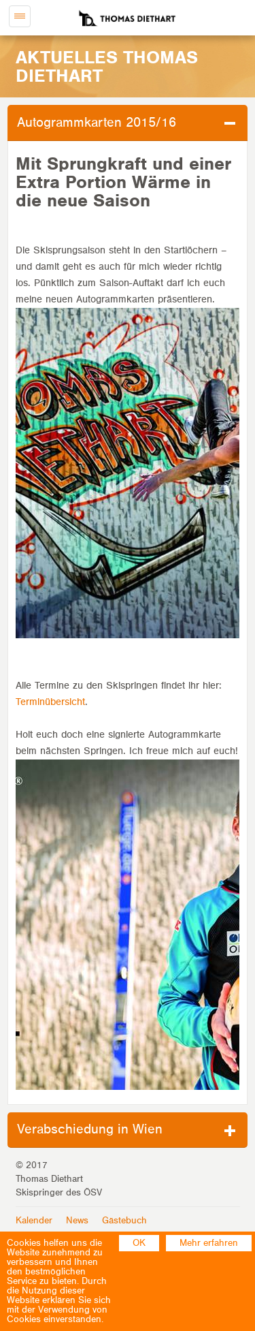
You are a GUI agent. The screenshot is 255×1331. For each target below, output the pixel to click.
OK (139, 1243)
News (77, 1220)
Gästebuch (124, 1220)
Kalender (34, 1220)
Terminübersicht (50, 702)
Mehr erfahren (209, 1243)
